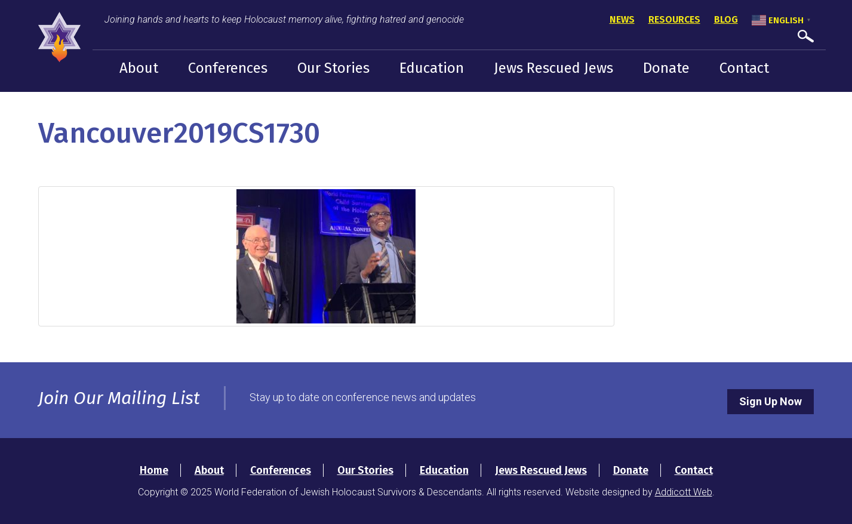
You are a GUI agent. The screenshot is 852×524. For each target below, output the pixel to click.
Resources (674, 19)
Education (431, 68)
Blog (726, 19)
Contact (744, 68)
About (138, 68)
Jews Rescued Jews (553, 68)
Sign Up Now (770, 401)
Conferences (227, 68)
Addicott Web (683, 492)
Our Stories (333, 68)
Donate (666, 68)
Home (154, 470)
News (622, 19)
